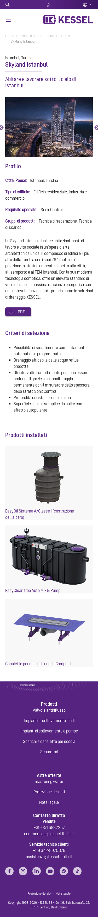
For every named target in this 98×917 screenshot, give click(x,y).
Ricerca (19, 4)
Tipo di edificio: (17, 191)
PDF (21, 311)
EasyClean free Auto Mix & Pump (32, 590)
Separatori (49, 751)
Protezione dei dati (49, 791)
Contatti (49, 4)
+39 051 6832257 (49, 827)
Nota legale (49, 802)
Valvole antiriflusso (49, 710)
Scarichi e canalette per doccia (49, 741)
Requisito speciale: (21, 209)
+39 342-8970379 (49, 850)
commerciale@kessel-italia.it (49, 833)
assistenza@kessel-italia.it (49, 856)
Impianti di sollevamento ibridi (49, 720)
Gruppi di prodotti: (20, 221)
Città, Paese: (16, 180)
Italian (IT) (88, 4)
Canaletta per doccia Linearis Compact (38, 663)
